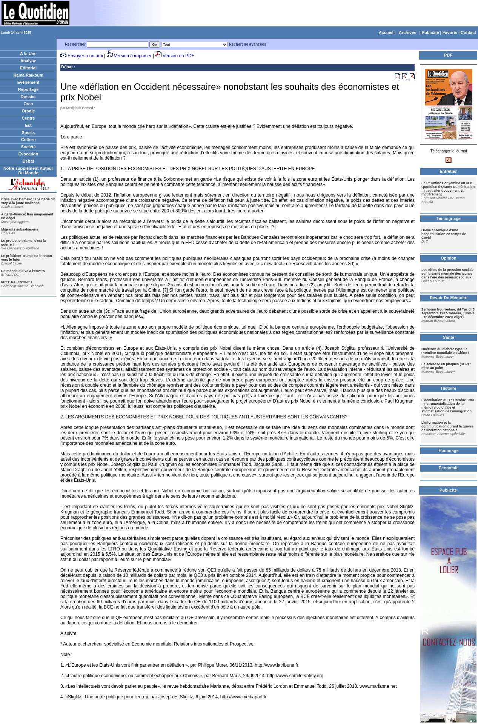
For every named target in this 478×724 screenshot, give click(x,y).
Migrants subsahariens (19, 229)
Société (28, 146)
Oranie (28, 111)
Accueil (386, 32)
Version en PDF (178, 55)
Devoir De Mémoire (448, 297)
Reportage (28, 89)
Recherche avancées (247, 44)
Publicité (430, 32)
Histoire (448, 388)
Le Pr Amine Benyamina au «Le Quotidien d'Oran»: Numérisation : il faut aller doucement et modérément (448, 188)
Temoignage (449, 218)
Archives (407, 32)
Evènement (28, 82)
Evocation (28, 154)
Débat (28, 161)
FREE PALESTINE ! (16, 282)
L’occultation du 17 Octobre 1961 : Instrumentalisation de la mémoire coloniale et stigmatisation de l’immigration (448, 405)
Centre (28, 118)
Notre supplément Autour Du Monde (28, 170)
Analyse (28, 60)
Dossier (28, 96)
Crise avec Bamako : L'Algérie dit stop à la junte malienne (28, 201)
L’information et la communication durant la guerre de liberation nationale (447, 426)
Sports (28, 132)
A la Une (28, 53)
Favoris (450, 32)
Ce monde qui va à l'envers (23, 271)
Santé (448, 337)
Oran (28, 103)
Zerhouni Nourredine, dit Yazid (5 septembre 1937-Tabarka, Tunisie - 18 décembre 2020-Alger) (448, 313)
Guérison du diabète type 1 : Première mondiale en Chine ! (445, 351)
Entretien (449, 171)
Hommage (448, 450)
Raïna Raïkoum (28, 75)
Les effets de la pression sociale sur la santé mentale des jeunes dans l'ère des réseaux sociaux (447, 273)
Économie (449, 468)
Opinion (448, 258)
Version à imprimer (133, 55)
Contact (468, 32)
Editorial (28, 68)
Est (28, 125)
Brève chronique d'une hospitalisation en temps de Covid (443, 234)
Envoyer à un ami (85, 55)
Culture (28, 139)
